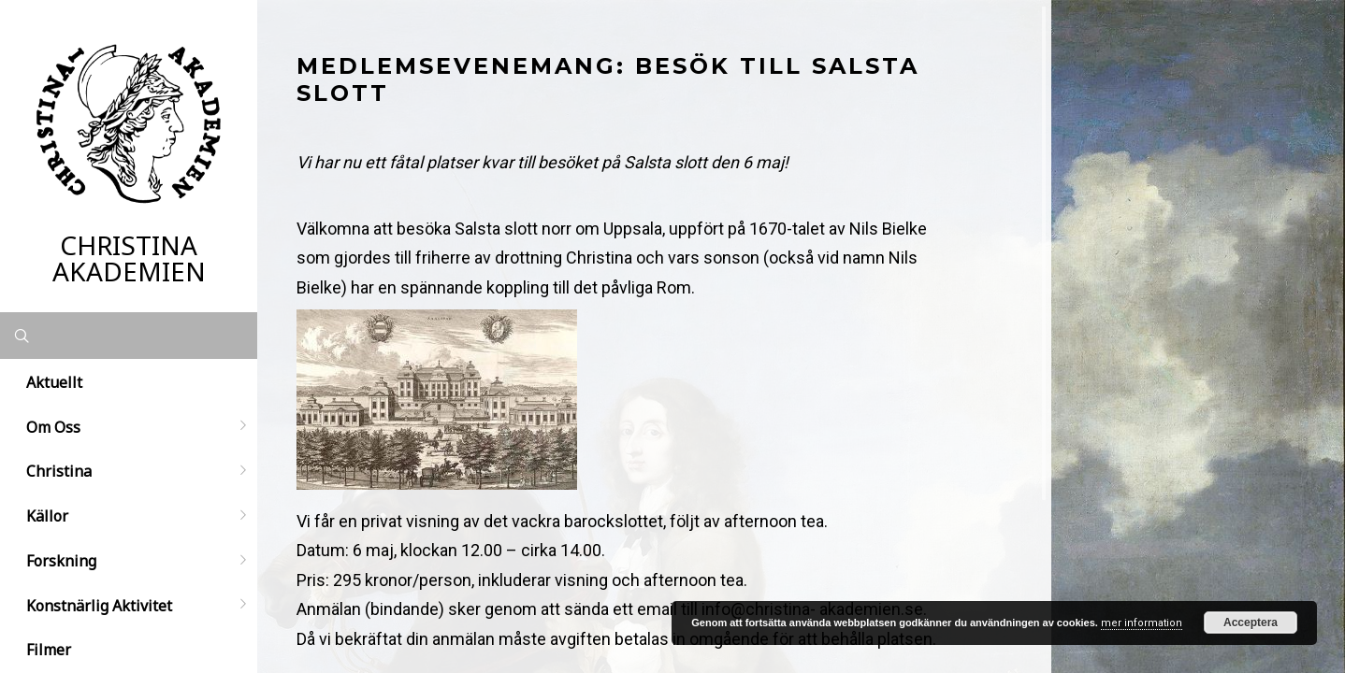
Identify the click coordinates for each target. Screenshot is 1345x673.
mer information (1141, 623)
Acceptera (1250, 622)
